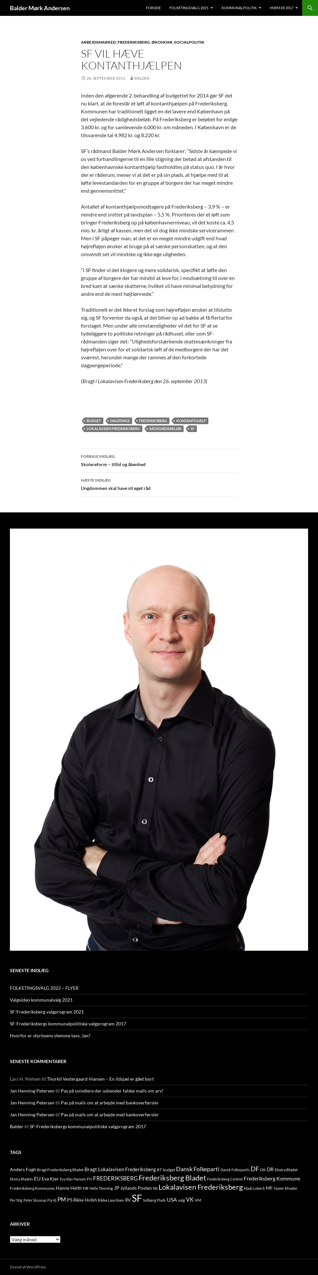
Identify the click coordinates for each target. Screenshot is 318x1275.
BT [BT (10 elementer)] (159, 1170)
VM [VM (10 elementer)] (198, 1200)
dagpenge (120, 420)
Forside (153, 8)
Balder (142, 78)
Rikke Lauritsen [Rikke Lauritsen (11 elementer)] (111, 1200)
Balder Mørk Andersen (40, 8)
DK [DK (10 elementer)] (263, 1170)
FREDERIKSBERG (134, 42)
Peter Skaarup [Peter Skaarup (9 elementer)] (34, 1200)
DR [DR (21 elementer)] (270, 1169)
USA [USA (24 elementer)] (172, 1200)
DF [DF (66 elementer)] (255, 1169)
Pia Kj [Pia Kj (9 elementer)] (51, 1200)
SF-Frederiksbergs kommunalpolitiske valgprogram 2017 (68, 1023)
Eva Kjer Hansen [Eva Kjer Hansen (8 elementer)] (73, 1179)
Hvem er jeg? (281, 8)
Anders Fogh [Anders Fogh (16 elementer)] (23, 1169)
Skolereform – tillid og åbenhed (159, 460)
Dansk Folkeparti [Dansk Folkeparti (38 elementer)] (198, 1169)
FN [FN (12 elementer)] (89, 1178)
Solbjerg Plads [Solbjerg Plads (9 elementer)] (154, 1200)
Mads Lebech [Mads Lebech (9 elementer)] (254, 1188)
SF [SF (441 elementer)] (137, 1198)
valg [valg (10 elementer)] (181, 1200)
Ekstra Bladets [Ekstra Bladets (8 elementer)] (21, 1179)
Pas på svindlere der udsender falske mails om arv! (112, 1091)
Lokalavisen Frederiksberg (113, 428)
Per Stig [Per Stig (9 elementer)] (16, 1200)
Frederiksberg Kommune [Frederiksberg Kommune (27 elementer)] (272, 1178)
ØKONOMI (162, 42)
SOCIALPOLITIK (189, 42)
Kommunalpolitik (239, 8)
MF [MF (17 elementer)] (269, 1188)
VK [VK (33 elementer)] (190, 1199)
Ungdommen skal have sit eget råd (159, 483)
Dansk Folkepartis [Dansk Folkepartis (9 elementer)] (235, 1170)
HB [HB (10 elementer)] (85, 1188)
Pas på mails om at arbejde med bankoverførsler (110, 1102)
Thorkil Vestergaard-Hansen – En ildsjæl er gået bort (100, 1079)
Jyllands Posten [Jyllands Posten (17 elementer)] (136, 1188)
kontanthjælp (191, 420)
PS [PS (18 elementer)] (69, 1200)
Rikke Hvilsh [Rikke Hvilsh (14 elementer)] (85, 1200)
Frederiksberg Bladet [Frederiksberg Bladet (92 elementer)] (172, 1177)
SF (192, 428)
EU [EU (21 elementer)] (37, 1178)
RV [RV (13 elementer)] (128, 1200)
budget (94, 420)
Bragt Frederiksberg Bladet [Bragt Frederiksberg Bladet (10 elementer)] (60, 1170)
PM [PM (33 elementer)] (61, 1199)
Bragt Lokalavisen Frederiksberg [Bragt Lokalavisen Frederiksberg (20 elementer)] (120, 1169)
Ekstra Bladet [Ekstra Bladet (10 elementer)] (286, 1170)
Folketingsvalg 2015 (188, 8)
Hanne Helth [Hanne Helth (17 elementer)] (69, 1188)
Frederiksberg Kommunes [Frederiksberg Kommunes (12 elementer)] (32, 1188)
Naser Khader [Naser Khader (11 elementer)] (286, 1188)
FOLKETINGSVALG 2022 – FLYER (44, 988)
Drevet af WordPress (28, 1266)
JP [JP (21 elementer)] (116, 1188)
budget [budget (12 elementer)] (169, 1169)
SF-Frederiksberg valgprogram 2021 (47, 1012)
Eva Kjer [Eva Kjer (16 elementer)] (50, 1178)
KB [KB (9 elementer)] (155, 1188)
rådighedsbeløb (165, 428)
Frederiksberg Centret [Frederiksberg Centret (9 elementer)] (225, 1179)
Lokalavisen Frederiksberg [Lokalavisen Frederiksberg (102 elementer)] (201, 1186)
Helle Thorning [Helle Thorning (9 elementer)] (101, 1188)
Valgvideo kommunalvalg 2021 (41, 1000)
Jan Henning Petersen (32, 1091)
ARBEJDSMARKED (98, 42)
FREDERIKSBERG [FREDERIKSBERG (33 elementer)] (115, 1178)
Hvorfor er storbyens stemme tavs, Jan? (50, 1035)
